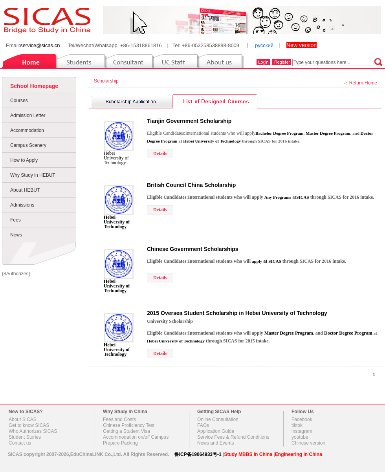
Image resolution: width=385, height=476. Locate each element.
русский (264, 45)
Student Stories (25, 437)
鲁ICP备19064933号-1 (198, 454)
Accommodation (27, 130)
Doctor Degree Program (348, 333)
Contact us (20, 443)
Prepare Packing (120, 443)
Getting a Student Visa (126, 431)
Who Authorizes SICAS (33, 431)
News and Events (215, 443)
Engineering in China (298, 454)
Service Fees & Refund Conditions (233, 437)
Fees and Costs (119, 419)
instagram (302, 431)
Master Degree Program (328, 133)
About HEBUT (25, 190)
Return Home (363, 83)
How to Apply (24, 160)
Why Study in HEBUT (32, 175)
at (260, 261)
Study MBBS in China (248, 454)
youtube (300, 437)
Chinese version (308, 443)
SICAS (274, 261)
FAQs (203, 425)
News (16, 235)
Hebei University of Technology (116, 157)
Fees (15, 220)
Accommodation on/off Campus (136, 437)
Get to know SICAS (29, 425)
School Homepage (34, 86)
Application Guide (215, 431)
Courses (19, 100)
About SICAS (23, 419)
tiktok (297, 425)
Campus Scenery (28, 145)
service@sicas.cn (40, 45)
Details (160, 153)
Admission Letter (27, 115)
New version (301, 45)
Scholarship (107, 81)
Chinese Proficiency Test (128, 425)
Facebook (302, 419)
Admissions (22, 205)
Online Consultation (217, 419)
